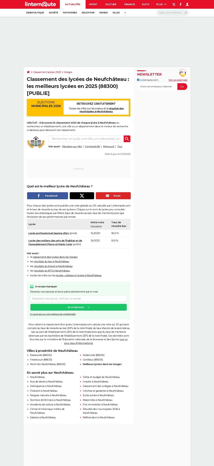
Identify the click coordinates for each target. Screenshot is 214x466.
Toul (119, 146)
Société (53, 12)
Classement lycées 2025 (47, 72)
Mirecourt (108, 146)
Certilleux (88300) (93, 359)
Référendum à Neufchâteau (99, 417)
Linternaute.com (147, 80)
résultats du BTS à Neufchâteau (52, 270)
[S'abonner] (162, 86)
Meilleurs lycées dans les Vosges (102, 364)
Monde (103, 12)
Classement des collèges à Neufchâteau (105, 386)
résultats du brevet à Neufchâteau (53, 266)
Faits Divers (70, 12)
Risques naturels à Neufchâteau (48, 395)
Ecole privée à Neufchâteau (98, 395)
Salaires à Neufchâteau (43, 417)
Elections (46, 104)
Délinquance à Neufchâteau (46, 386)
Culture (110, 4)
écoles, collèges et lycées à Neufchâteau (79, 275)
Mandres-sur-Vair (72, 146)
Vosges (68, 72)
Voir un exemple (178, 80)
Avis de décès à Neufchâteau (46, 381)
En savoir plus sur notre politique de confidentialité (53, 314)
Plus (161, 4)
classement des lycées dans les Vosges (55, 257)
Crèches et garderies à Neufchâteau (103, 390)
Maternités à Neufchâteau (97, 400)
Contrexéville (92, 146)
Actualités (72, 4)
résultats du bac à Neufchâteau (51, 261)
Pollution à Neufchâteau (44, 390)
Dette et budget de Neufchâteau (101, 377)
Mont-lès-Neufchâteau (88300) (47, 364)
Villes (116, 12)
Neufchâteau (37, 377)
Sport (93, 4)
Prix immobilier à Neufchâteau (100, 404)
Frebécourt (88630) (41, 359)
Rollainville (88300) (93, 355)
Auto (145, 4)
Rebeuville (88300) (40, 355)
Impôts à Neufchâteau (95, 381)
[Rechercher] (172, 12)
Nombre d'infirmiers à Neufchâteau (50, 400)
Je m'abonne (76, 307)
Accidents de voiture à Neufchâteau (50, 404)
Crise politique (35, 12)
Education (88, 12)
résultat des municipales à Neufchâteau (102, 110)
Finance (129, 4)
